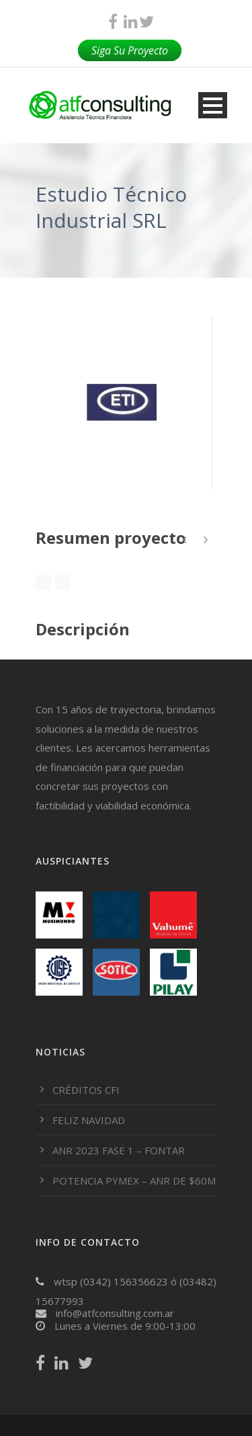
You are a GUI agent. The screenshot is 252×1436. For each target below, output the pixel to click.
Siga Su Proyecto (129, 50)
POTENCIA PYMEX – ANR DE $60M (134, 1180)
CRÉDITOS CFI (86, 1089)
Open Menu (212, 105)
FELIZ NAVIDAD (88, 1120)
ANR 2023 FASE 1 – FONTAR (118, 1150)
